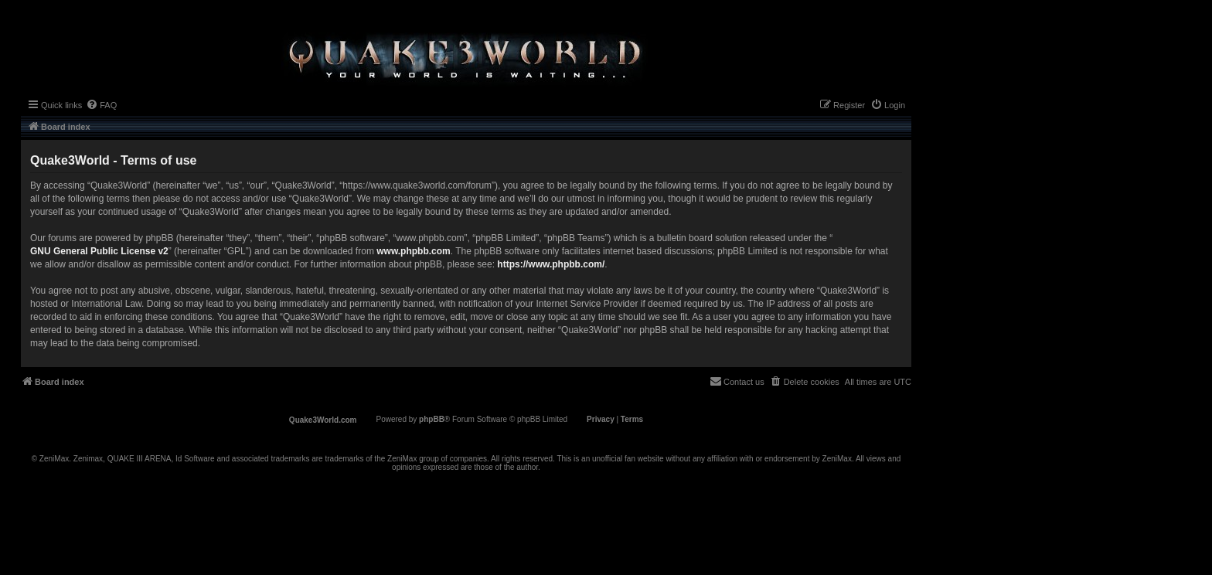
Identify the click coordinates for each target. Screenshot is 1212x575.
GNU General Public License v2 (99, 251)
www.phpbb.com (413, 251)
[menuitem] (101, 105)
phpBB (431, 419)
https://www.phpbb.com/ (550, 264)
